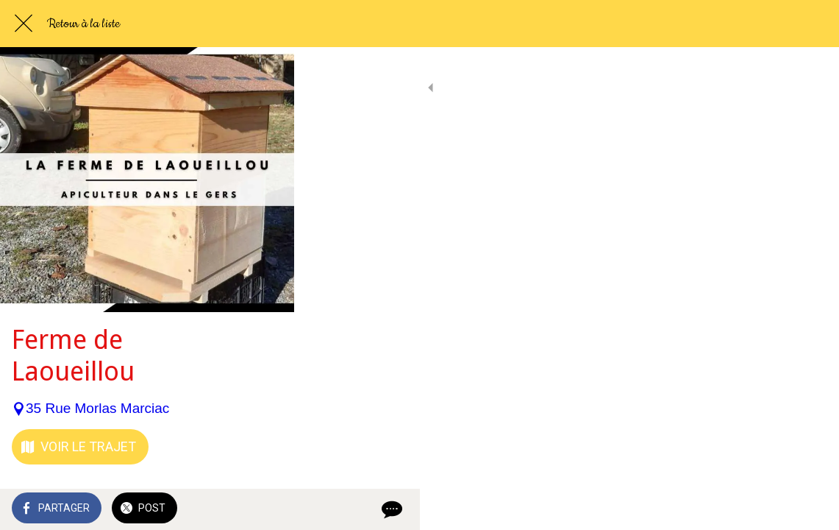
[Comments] (809, 509)
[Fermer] (23, 23)
